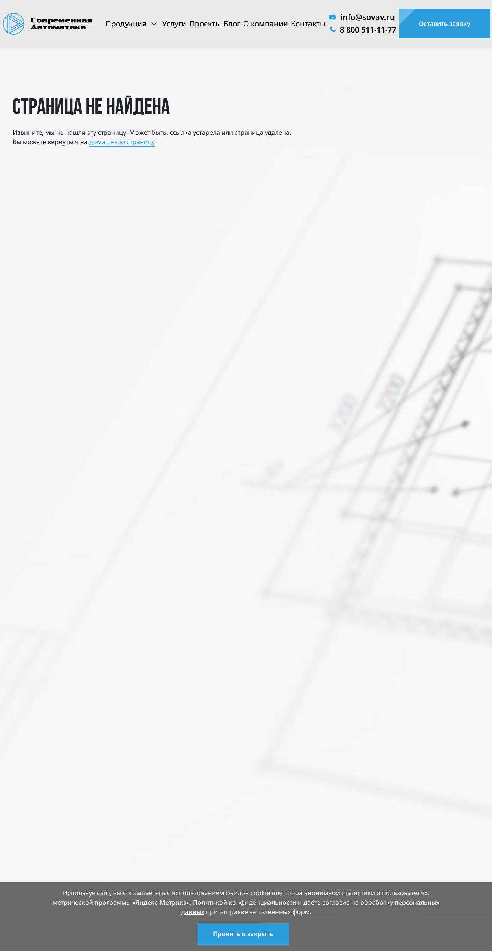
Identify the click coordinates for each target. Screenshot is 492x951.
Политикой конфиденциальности (244, 902)
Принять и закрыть (243, 933)
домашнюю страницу (122, 141)
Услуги (174, 23)
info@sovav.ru (362, 17)
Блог (232, 23)
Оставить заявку (444, 23)
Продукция (126, 23)
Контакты (308, 23)
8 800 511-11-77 (362, 29)
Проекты (205, 23)
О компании (265, 23)
